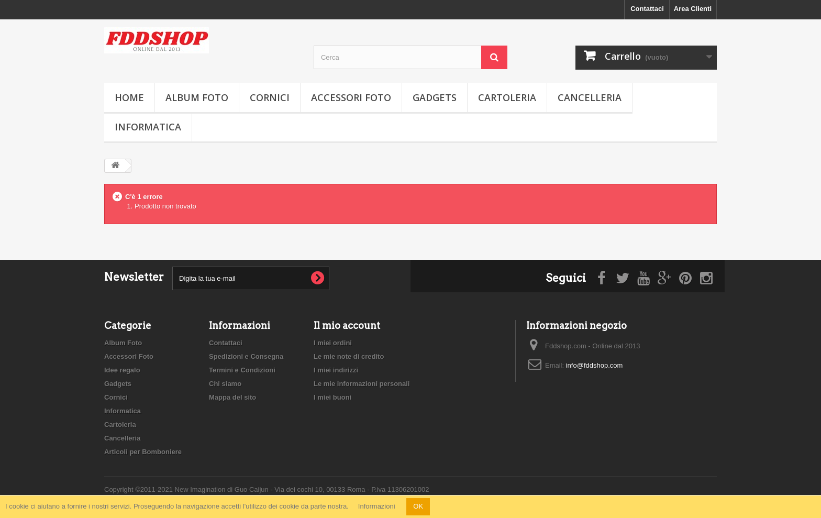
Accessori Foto (351, 97)
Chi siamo (225, 384)
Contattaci (647, 9)
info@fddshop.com (594, 365)
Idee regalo (122, 370)
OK (418, 506)
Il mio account (347, 325)
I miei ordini (333, 343)
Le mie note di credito (349, 356)
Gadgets (435, 97)
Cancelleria (590, 97)
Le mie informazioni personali (361, 384)
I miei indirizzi (336, 370)
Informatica (148, 126)
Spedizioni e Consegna (246, 356)
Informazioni (376, 506)
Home (129, 97)
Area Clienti (693, 9)
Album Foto (196, 97)
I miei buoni (332, 397)
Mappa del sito (232, 397)
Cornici (270, 97)
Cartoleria (507, 97)
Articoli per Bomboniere (143, 452)
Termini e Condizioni (242, 370)
